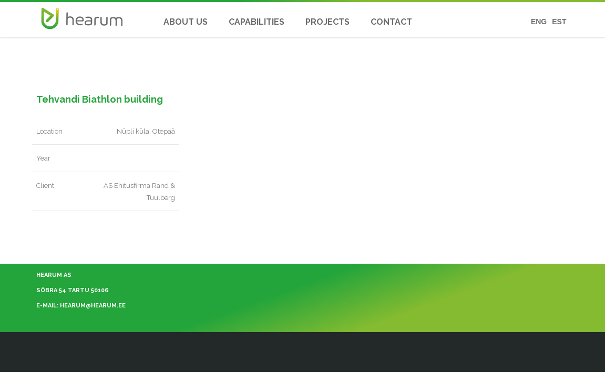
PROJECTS (327, 22)
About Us (185, 22)
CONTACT (391, 22)
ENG (539, 22)
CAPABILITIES (256, 22)
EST (559, 22)
